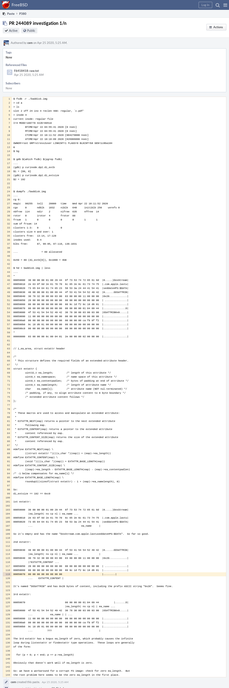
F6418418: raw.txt (26, 71)
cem (30, 43)
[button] (225, 5)
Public (31, 30)
